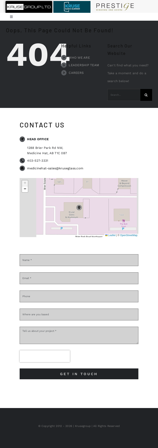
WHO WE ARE (79, 57)
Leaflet (110, 235)
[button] (79, 207)
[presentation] (45, 356)
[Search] (146, 95)
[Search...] (123, 95)
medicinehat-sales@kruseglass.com (55, 168)
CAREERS (76, 73)
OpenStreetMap (128, 235)
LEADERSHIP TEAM (84, 65)
